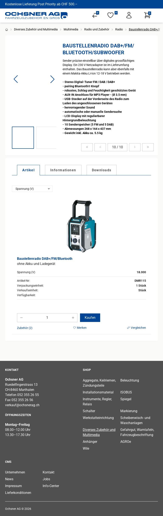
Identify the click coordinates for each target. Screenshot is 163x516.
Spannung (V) (24, 188)
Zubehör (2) (24, 328)
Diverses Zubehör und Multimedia (36, 29)
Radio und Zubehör (96, 29)
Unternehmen (15, 472)
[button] (16, 79)
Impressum (13, 486)
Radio (119, 29)
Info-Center (51, 486)
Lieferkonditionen (18, 493)
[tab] (28, 170)
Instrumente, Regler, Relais (97, 401)
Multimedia (71, 29)
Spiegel (125, 399)
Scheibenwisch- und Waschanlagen (135, 420)
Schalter (89, 411)
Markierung (128, 411)
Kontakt (48, 472)
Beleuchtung (129, 380)
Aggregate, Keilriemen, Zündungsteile (99, 382)
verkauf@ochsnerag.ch (22, 405)
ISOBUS (126, 392)
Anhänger (90, 442)
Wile (86, 448)
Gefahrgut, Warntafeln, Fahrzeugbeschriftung (137, 432)
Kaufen (90, 318)
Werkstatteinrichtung (98, 418)
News (9, 479)
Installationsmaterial (98, 392)
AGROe (125, 442)
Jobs (46, 479)
